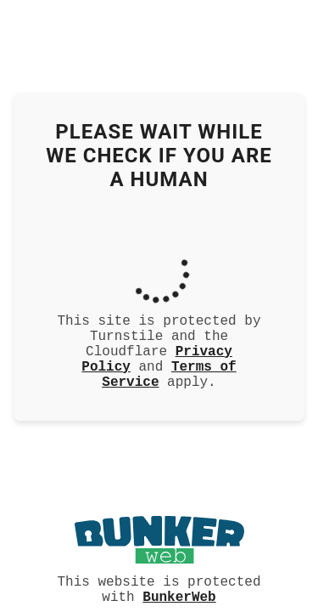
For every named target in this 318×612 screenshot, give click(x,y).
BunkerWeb (178, 595)
